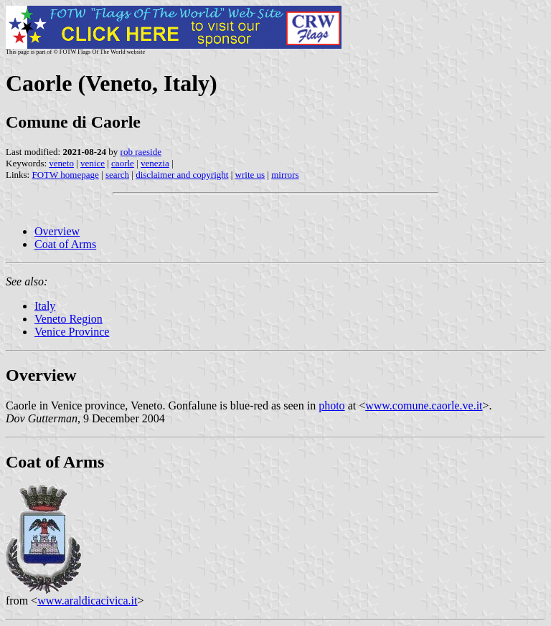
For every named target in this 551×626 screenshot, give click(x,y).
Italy (44, 306)
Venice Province (71, 332)
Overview (57, 231)
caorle (122, 163)
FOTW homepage (65, 174)
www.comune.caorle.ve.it (423, 405)
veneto (61, 163)
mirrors (284, 174)
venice (92, 163)
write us (250, 174)
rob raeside (141, 151)
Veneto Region (68, 319)
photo (331, 405)
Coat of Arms (65, 244)
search (117, 174)
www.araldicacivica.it (87, 600)
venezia (155, 163)
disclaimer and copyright (182, 174)
